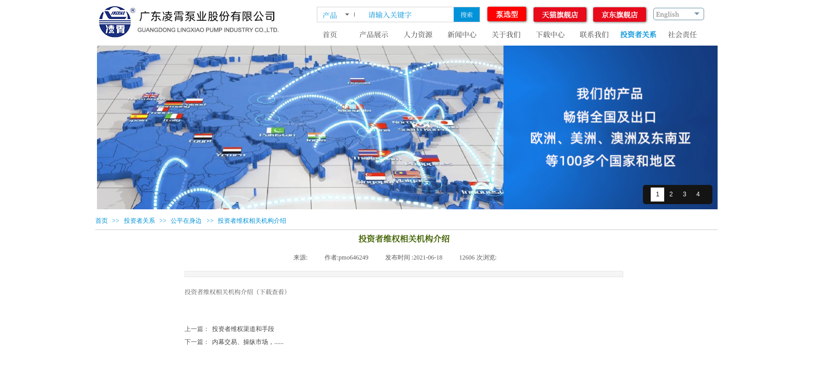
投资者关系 (638, 34)
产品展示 (373, 34)
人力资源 (417, 34)
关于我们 (506, 34)
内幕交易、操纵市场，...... (234, 342)
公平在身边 (186, 220)
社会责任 (682, 34)
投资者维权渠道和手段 (229, 329)
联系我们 (594, 34)
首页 (330, 34)
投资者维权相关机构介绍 (252, 220)
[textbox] (409, 14)
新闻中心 (461, 34)
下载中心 (550, 34)
